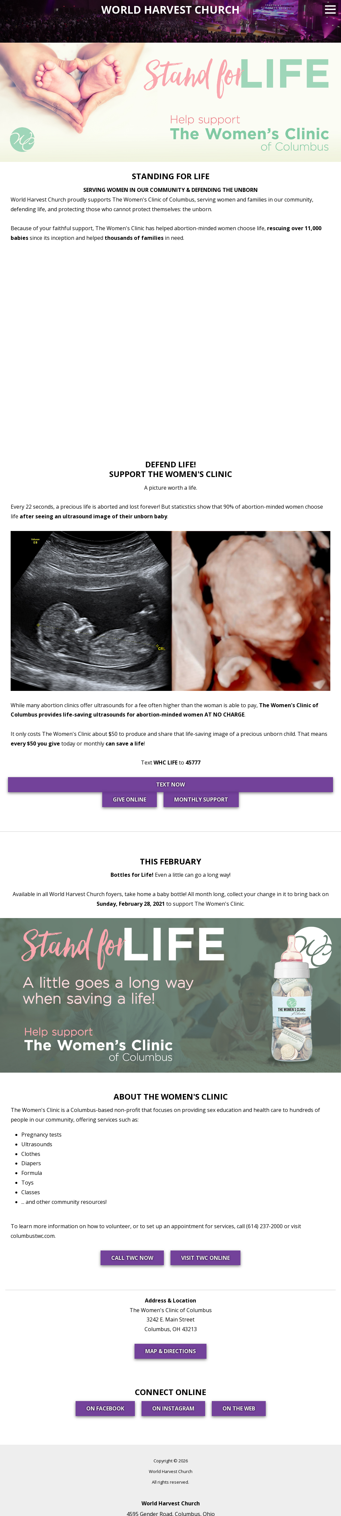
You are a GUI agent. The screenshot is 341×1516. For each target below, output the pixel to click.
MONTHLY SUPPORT (201, 799)
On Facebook (105, 1408)
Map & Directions (170, 1351)
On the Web (238, 1408)
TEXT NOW (170, 784)
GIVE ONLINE (129, 799)
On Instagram (173, 1408)
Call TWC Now (132, 1258)
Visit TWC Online (205, 1258)
